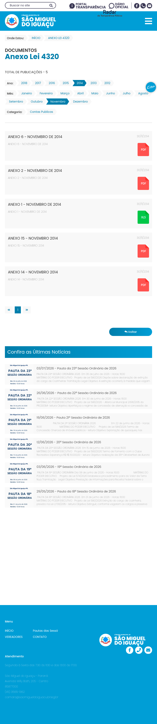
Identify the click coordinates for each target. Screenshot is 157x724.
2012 (106, 83)
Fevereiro (45, 93)
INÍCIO (9, 631)
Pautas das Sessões (47, 631)
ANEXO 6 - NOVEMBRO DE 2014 (35, 136)
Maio (93, 93)
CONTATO (40, 637)
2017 (37, 83)
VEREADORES (14, 637)
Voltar (130, 332)
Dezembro (79, 101)
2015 (65, 83)
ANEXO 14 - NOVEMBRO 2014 (33, 272)
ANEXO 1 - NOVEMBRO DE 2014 (34, 204)
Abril (79, 93)
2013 (92, 83)
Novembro (56, 101)
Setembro (15, 101)
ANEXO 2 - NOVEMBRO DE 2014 (35, 170)
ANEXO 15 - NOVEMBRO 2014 (33, 238)
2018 (23, 83)
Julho (125, 93)
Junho (109, 93)
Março (63, 93)
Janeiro (25, 93)
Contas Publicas (40, 112)
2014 (78, 83)
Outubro (35, 101)
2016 (50, 83)
